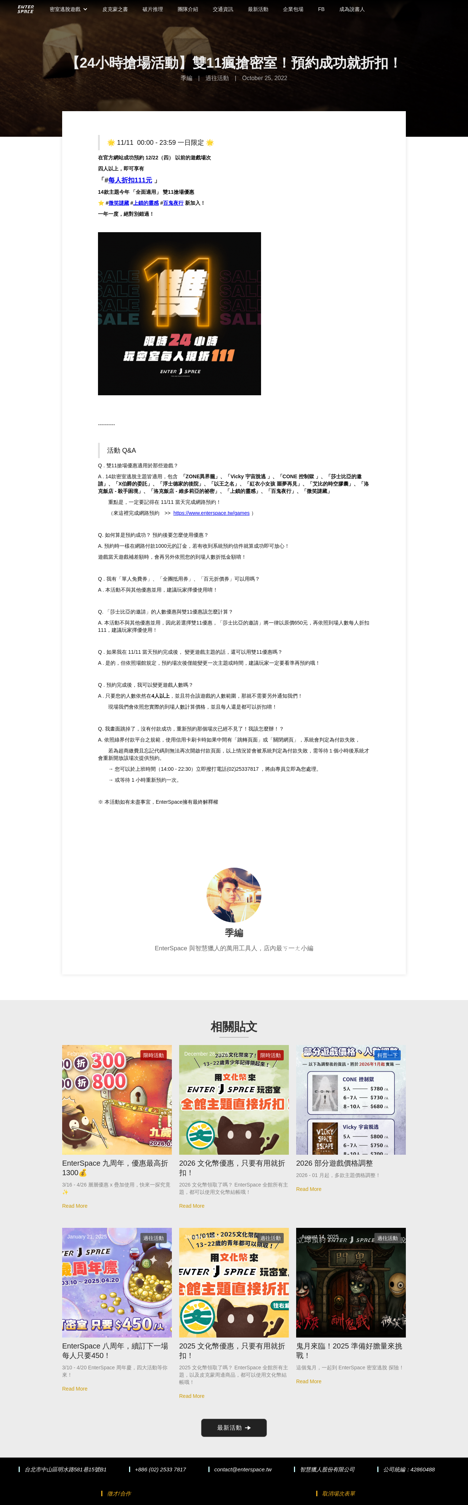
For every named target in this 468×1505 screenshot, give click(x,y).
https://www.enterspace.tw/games (211, 513)
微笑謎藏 (119, 203)
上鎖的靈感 (146, 203)
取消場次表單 (338, 1493)
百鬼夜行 (173, 203)
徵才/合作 (119, 1493)
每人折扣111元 (130, 180)
